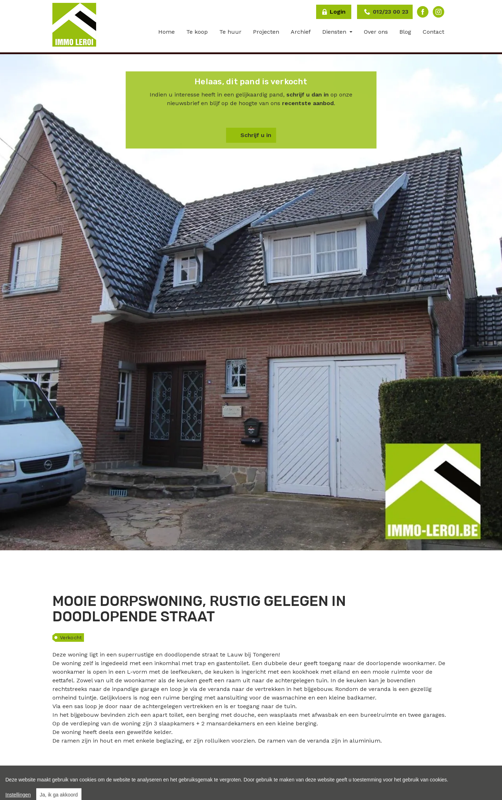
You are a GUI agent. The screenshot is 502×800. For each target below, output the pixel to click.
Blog (405, 31)
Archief (301, 31)
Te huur (230, 31)
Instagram (438, 12)
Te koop (197, 31)
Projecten (266, 31)
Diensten (335, 31)
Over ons (376, 31)
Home (166, 31)
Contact (433, 31)
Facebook (422, 12)
